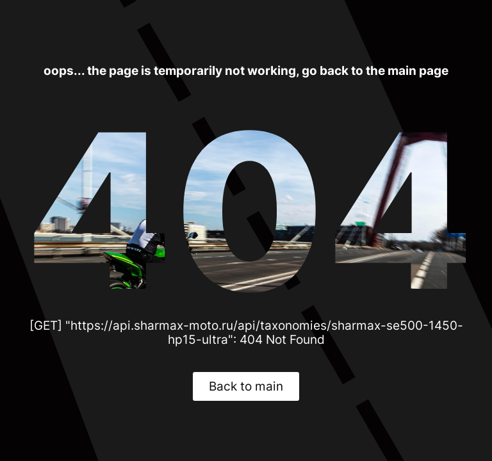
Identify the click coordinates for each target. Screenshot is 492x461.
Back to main (246, 386)
